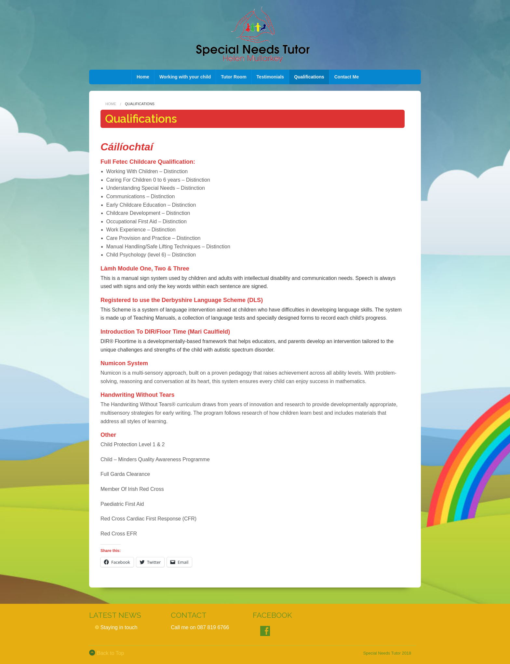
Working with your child (185, 76)
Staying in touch (119, 627)
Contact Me (346, 76)
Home (143, 76)
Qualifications (309, 76)
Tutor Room (233, 76)
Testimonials (270, 76)
